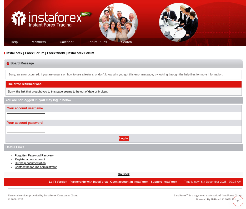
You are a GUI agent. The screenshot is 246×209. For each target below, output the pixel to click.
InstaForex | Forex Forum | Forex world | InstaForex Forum (50, 53)
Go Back (124, 174)
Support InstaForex (164, 181)
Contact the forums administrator (36, 167)
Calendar (67, 42)
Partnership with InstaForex (89, 181)
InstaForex (180, 195)
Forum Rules (97, 42)
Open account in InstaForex (129, 181)
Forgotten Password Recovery (34, 155)
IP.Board (216, 199)
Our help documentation (30, 163)
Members (39, 42)
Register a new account (30, 159)
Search (126, 42)
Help (14, 42)
